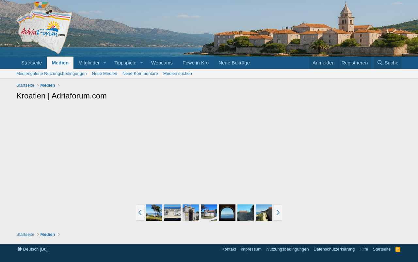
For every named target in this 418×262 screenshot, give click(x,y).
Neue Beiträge (234, 62)
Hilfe (364, 249)
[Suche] (388, 63)
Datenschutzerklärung (334, 249)
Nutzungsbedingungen (287, 249)
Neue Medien (104, 73)
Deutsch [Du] (33, 249)
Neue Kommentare (140, 73)
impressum (251, 249)
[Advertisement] (209, 153)
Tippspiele (125, 62)
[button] (104, 63)
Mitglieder (89, 62)
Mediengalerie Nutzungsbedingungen (51, 73)
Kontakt (229, 249)
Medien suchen (177, 73)
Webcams (162, 62)
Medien (60, 62)
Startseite (31, 62)
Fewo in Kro (196, 62)
